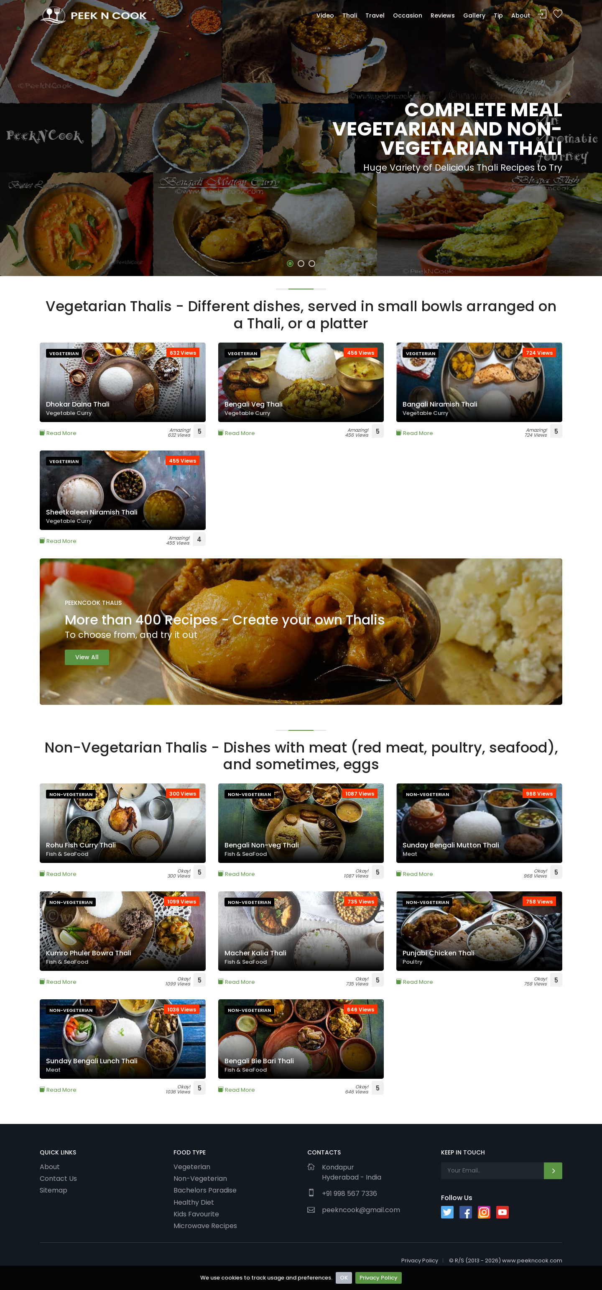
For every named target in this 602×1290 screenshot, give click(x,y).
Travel (375, 15)
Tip (498, 15)
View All (87, 657)
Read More (58, 433)
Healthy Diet (193, 1202)
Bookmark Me (557, 14)
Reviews (443, 15)
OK (344, 1278)
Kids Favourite (196, 1214)
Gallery (474, 15)
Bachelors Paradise (205, 1190)
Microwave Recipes (205, 1225)
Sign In (542, 14)
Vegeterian (191, 1166)
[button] (290, 263)
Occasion (407, 15)
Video (325, 15)
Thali (349, 15)
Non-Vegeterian (200, 1178)
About (520, 15)
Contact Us (58, 1178)
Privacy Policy (379, 1278)
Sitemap (53, 1190)
